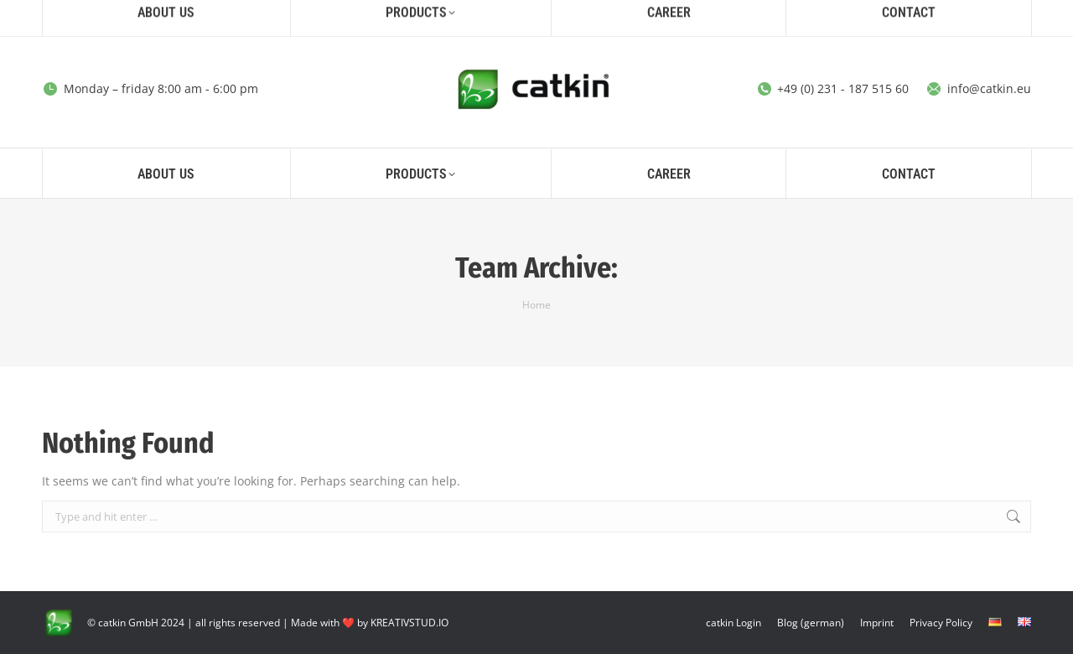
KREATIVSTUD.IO (409, 622)
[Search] (887, 15)
